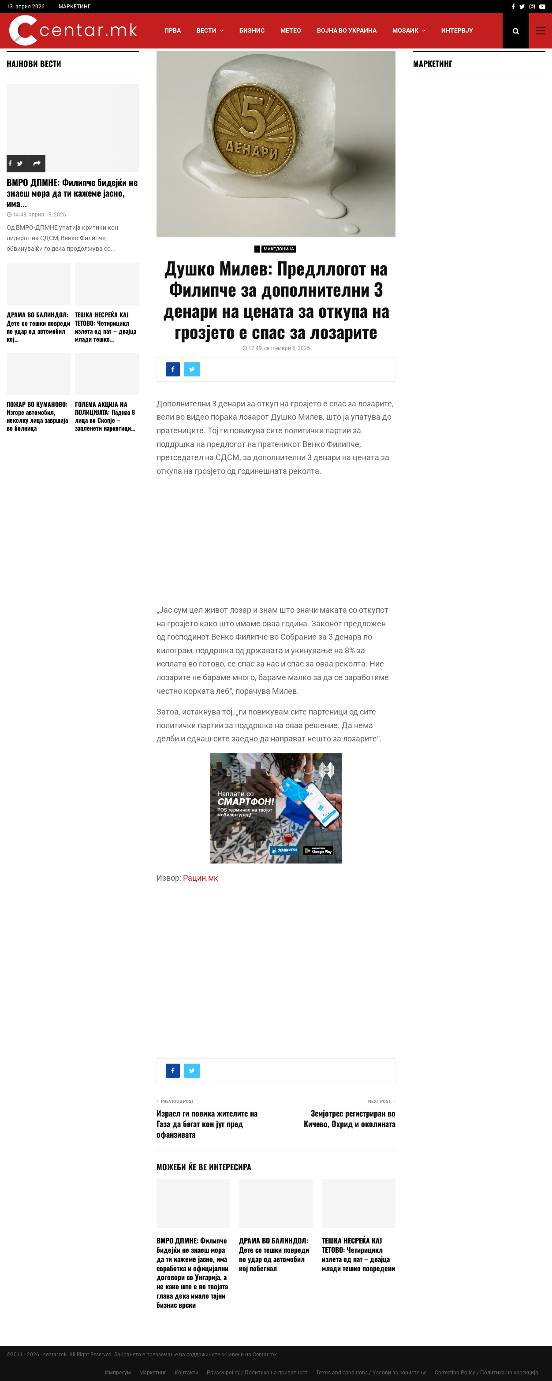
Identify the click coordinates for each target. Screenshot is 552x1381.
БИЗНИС (252, 30)
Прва (172, 30)
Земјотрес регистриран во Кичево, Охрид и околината (349, 1118)
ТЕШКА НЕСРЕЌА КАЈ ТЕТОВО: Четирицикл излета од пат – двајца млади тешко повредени (358, 1254)
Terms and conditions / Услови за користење (371, 1373)
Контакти (186, 1373)
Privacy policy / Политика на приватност (257, 1373)
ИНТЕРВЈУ (457, 30)
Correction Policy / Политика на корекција (486, 1373)
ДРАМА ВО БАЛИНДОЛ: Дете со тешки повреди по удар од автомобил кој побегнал (274, 1254)
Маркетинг (152, 1373)
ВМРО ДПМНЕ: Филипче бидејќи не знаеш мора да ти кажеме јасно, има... (72, 192)
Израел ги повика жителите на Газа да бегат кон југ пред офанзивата (207, 1123)
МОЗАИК (405, 30)
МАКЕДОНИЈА (279, 248)
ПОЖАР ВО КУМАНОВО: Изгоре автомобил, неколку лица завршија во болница (37, 415)
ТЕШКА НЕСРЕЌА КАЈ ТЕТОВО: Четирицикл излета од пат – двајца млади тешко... (105, 326)
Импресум (118, 1373)
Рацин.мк (200, 877)
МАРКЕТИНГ (75, 7)
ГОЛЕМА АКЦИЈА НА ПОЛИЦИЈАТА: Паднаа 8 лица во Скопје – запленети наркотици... (105, 415)
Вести (206, 30)
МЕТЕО (290, 30)
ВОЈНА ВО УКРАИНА (347, 30)
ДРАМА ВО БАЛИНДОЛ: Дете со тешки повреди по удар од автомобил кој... (38, 326)
